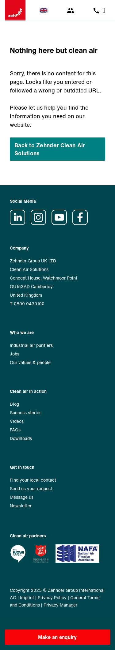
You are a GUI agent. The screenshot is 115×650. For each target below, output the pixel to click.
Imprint (27, 597)
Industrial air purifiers (31, 345)
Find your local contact (33, 480)
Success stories (25, 412)
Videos (17, 421)
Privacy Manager (60, 605)
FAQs (15, 429)
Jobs (14, 354)
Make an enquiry (57, 637)
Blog (14, 404)
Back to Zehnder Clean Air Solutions (49, 149)
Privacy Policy (52, 597)
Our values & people (30, 362)
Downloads (21, 438)
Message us (21, 497)
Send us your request (31, 488)
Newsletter (21, 505)
